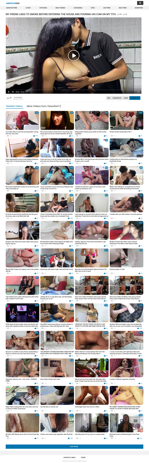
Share (126, 98)
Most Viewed (60, 8)
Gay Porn (106, 8)
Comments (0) (134, 98)
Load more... (74, 446)
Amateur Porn (11, 8)
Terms (83, 457)
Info (108, 98)
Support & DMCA (69, 457)
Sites (93, 8)
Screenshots (117, 98)
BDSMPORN (139, 8)
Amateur (13, 3)
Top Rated (43, 8)
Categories (78, 8)
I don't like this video (11, 98)
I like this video (8, 98)
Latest (28, 8)
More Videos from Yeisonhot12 (44, 106)
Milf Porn (122, 8)
